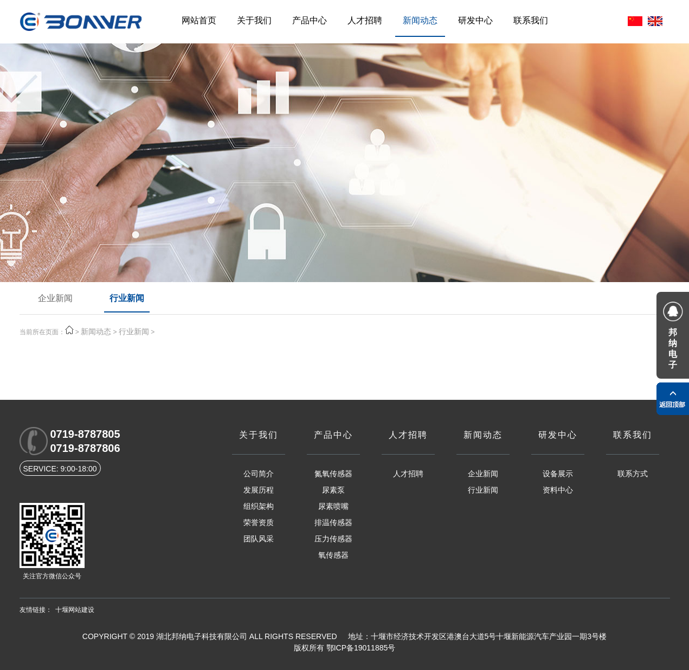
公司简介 (258, 473)
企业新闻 (55, 298)
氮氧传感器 (333, 473)
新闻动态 (420, 20)
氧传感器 (333, 555)
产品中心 (309, 20)
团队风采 (258, 538)
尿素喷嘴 (333, 506)
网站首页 (199, 20)
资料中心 (558, 490)
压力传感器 (333, 538)
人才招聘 (364, 20)
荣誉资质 (258, 522)
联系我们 (530, 20)
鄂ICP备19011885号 (361, 647)
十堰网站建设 (74, 610)
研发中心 (475, 20)
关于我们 (254, 20)
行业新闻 (127, 298)
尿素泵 (333, 490)
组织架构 (258, 506)
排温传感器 (333, 522)
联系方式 (632, 473)
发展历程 (258, 490)
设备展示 (558, 473)
